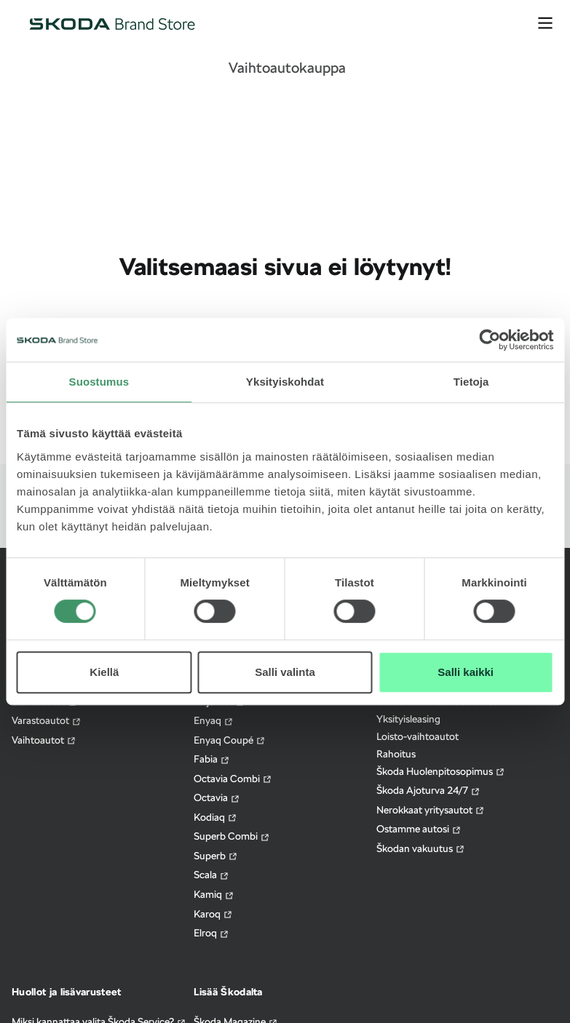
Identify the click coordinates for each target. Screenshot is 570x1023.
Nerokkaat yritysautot (430, 810)
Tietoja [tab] (471, 381)
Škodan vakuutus (420, 849)
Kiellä (104, 672)
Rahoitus (396, 754)
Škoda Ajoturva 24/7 (428, 790)
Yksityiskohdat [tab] (285, 381)
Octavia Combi (233, 779)
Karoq (213, 914)
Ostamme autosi (419, 829)
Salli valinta (285, 672)
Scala (211, 875)
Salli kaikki (466, 672)
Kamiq (214, 894)
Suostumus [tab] (99, 381)
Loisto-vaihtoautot (417, 736)
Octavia (217, 798)
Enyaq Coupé (230, 740)
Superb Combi (232, 836)
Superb (216, 856)
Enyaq (214, 720)
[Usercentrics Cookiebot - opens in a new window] (489, 340)
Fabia (212, 759)
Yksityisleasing (408, 719)
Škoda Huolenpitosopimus (440, 771)
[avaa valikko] (545, 23)
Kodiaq (215, 817)
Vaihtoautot (44, 740)
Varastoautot (47, 720)
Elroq (211, 933)
